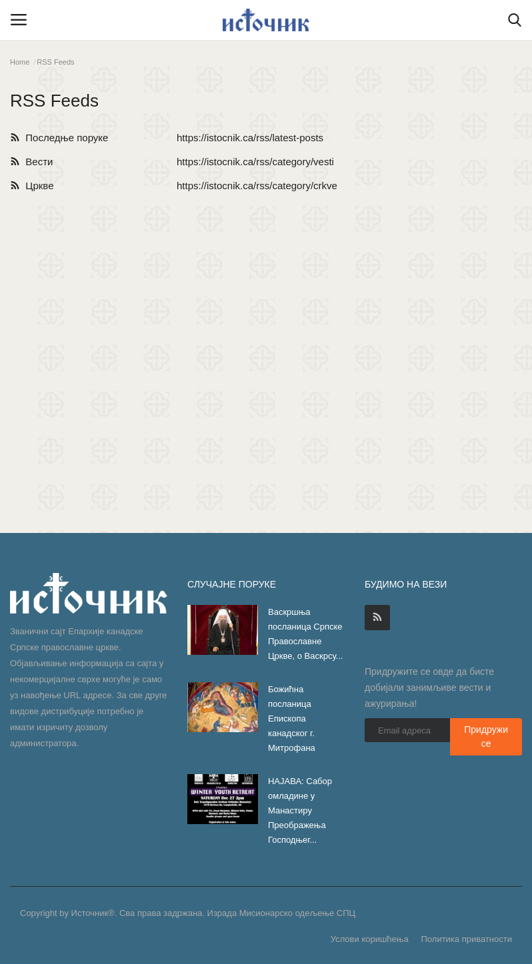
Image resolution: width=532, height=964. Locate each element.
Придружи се (486, 736)
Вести (31, 161)
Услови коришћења (370, 939)
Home (19, 62)
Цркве (31, 185)
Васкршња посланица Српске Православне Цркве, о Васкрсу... (305, 634)
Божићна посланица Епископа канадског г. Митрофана (291, 718)
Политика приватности (466, 939)
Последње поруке (59, 137)
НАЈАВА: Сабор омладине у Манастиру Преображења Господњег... (300, 810)
